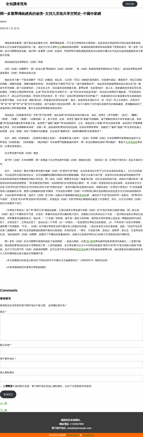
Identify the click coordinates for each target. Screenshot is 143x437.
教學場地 (82, 195)
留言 (3, 311)
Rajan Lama (73, 435)
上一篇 (3, 403)
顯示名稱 (5, 345)
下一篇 (3, 410)
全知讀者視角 (16, 4)
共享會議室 (131, 142)
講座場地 (81, 249)
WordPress (88, 435)
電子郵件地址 (8, 358)
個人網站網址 (7, 372)
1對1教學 (90, 241)
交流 (59, 47)
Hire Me (130, 3)
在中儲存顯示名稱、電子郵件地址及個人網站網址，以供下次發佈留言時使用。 (48, 386)
